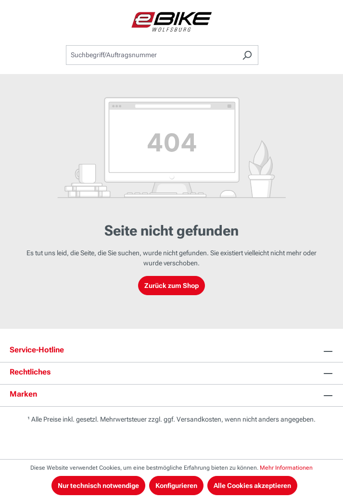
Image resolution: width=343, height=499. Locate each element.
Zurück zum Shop (171, 285)
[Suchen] (247, 55)
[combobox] (151, 55)
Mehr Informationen (286, 467)
